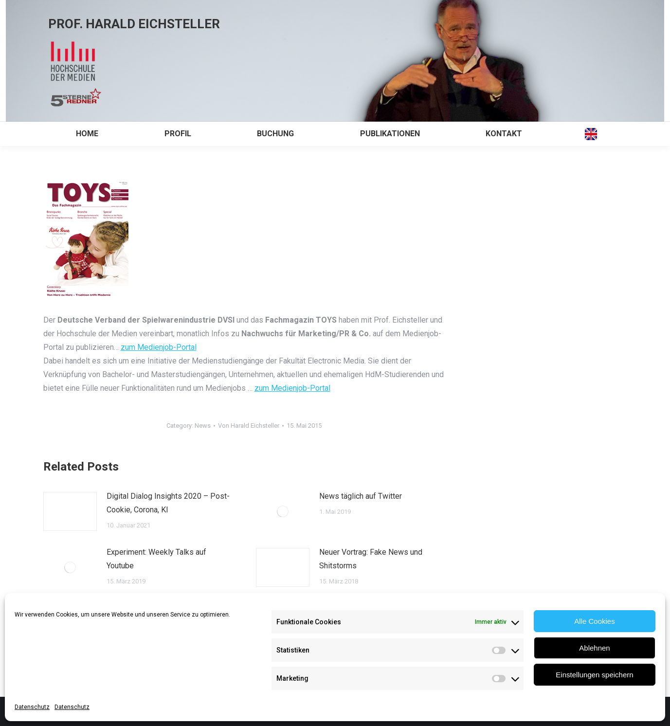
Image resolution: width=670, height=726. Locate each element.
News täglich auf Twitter (360, 496)
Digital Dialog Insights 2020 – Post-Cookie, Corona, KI (168, 502)
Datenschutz (32, 707)
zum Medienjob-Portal (159, 347)
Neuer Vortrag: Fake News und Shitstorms (370, 558)
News (203, 425)
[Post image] (70, 511)
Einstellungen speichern (594, 675)
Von (248, 425)
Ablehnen (594, 648)
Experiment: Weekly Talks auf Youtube (156, 558)
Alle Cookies (594, 621)
